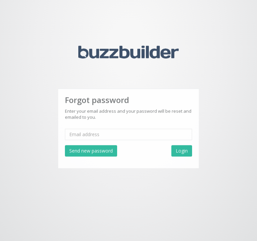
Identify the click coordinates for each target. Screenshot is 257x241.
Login (182, 150)
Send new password (91, 150)
